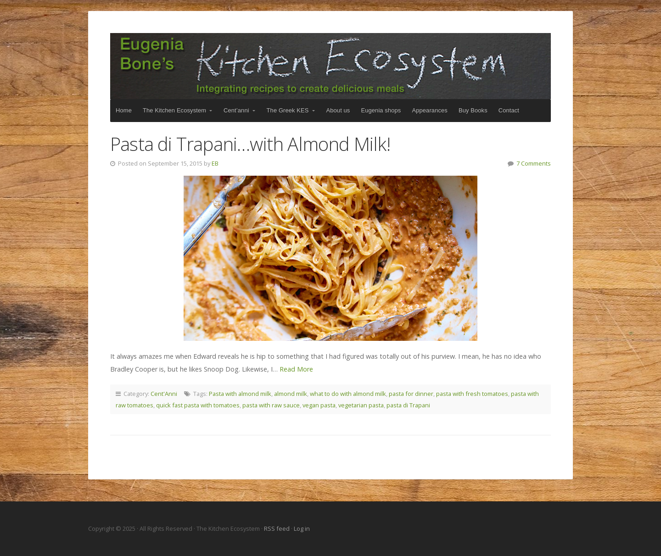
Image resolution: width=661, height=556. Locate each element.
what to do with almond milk (348, 393)
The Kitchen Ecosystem (330, 66)
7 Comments (533, 163)
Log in (302, 528)
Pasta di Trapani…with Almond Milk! (250, 143)
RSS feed (277, 528)
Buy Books (473, 110)
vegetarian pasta (361, 405)
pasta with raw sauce (271, 405)
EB (215, 163)
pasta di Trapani (408, 405)
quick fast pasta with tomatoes (198, 405)
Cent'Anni (164, 393)
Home (124, 110)
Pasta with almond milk (240, 393)
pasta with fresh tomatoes (472, 393)
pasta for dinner (411, 393)
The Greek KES (288, 110)
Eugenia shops (381, 110)
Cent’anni (236, 110)
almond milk (290, 393)
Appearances (429, 110)
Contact (509, 110)
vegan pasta (319, 405)
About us (338, 110)
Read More (296, 369)
